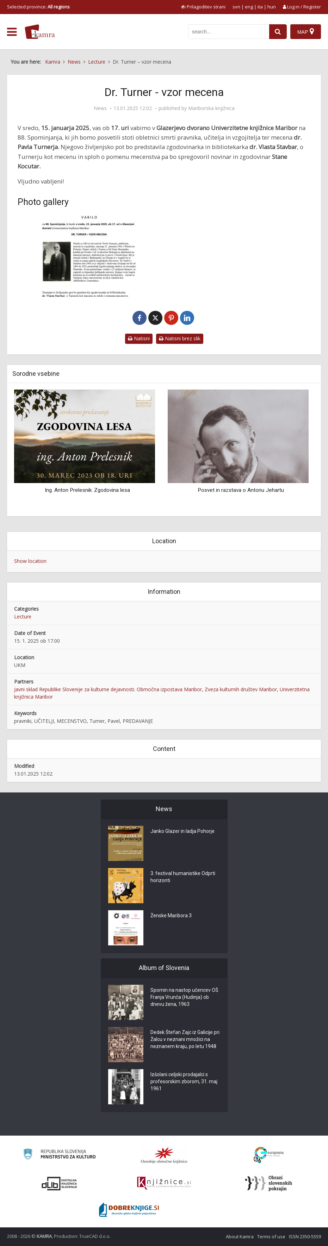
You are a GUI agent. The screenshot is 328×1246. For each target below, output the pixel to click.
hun (271, 7)
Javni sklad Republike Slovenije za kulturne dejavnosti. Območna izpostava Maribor (108, 689)
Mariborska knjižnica (211, 108)
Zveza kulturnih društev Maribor (241, 689)
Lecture (22, 616)
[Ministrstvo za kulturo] (59, 1155)
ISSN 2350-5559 (305, 1236)
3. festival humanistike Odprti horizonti (182, 877)
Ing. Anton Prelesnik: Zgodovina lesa (87, 490)
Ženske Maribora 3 (171, 915)
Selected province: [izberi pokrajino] (38, 7)
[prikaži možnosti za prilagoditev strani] (203, 7)
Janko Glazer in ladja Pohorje (182, 831)
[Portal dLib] (59, 1183)
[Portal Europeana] (268, 1155)
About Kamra (240, 1236)
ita (260, 7)
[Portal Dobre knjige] (129, 1210)
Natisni (139, 338)
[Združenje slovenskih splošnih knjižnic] (164, 1183)
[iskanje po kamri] (228, 31)
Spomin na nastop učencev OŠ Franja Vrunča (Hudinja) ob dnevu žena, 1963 (184, 997)
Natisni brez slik (179, 338)
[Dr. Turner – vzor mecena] (89, 256)
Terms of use (271, 1236)
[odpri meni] (12, 32)
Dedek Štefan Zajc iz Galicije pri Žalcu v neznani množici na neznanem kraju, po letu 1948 (184, 1039)
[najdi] (278, 31)
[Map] (305, 31)
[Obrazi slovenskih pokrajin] (269, 1183)
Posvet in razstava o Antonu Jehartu (241, 490)
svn (236, 7)
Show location (30, 561)
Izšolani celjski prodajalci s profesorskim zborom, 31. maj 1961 (183, 1081)
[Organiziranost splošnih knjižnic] (164, 1155)
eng (249, 7)
